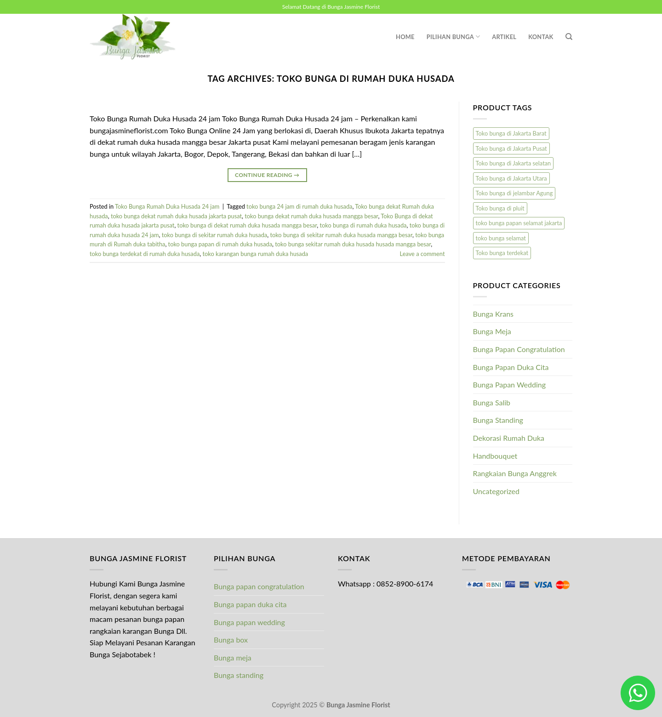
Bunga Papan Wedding (509, 384)
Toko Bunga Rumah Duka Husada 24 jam (167, 206)
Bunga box (231, 639)
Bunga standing (238, 675)
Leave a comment (422, 253)
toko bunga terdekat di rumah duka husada (145, 253)
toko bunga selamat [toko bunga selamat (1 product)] (501, 238)
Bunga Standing (498, 419)
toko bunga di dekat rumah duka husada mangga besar (247, 225)
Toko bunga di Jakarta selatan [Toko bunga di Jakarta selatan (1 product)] (513, 163)
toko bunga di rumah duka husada (363, 225)
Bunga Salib (492, 402)
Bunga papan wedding (249, 622)
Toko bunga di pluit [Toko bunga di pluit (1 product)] (500, 208)
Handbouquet (495, 455)
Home (405, 36)
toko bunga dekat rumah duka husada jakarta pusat (176, 216)
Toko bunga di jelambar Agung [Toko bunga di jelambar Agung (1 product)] (514, 193)
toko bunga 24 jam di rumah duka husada (299, 206)
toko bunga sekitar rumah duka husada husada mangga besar (353, 244)
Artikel (504, 36)
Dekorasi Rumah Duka (509, 437)
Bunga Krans (493, 313)
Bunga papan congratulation (259, 586)
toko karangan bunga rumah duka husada (255, 253)
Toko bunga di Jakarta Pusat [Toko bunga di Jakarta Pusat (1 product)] (511, 148)
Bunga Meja (492, 331)
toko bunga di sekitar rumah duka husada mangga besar (341, 235)
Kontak (540, 36)
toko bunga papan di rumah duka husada (220, 244)
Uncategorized (496, 491)
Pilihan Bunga (453, 36)
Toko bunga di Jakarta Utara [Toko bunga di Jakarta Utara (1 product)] (511, 178)
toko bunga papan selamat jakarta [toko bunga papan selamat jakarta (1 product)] (519, 223)
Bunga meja (232, 657)
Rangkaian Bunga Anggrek (515, 473)
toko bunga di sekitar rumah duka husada (214, 235)
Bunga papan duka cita (250, 604)
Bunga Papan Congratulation (519, 349)
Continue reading (267, 175)
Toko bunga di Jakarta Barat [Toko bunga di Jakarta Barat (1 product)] (511, 133)
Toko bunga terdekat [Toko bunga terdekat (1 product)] (502, 252)
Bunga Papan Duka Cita (511, 367)
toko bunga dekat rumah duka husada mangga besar (311, 216)
